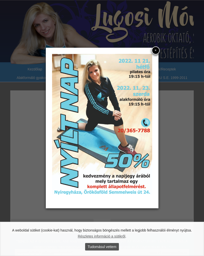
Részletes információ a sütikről (101, 236)
